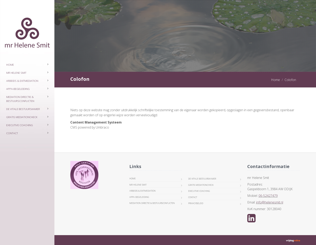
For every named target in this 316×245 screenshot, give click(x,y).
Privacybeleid (195, 203)
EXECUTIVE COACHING (19, 125)
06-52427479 (268, 195)
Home (10, 64)
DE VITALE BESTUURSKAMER (23, 109)
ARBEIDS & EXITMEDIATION (22, 81)
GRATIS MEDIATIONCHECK (21, 117)
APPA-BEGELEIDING (18, 89)
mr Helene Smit (16, 73)
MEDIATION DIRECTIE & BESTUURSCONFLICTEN (20, 99)
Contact (12, 133)
